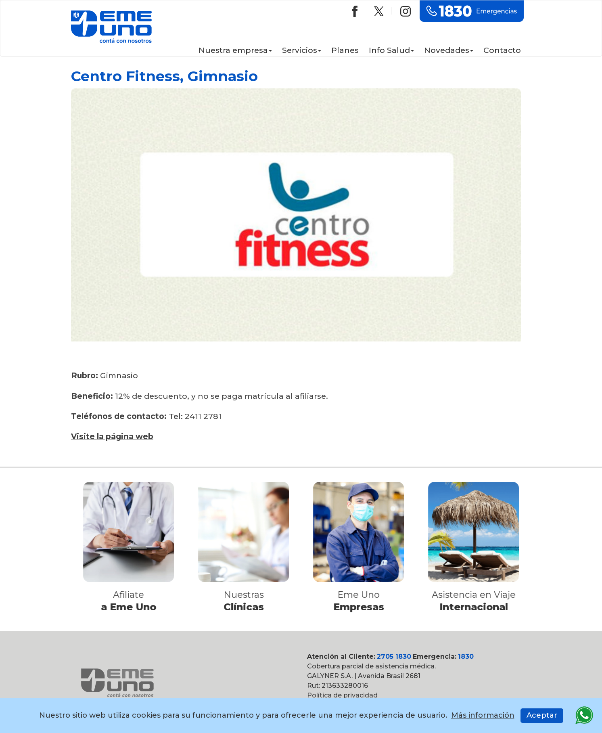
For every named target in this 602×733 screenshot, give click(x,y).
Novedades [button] (448, 50)
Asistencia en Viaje (476, 594)
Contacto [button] (502, 50)
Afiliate (130, 594)
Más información (482, 715)
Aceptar (542, 715)
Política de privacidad (342, 695)
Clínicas (246, 607)
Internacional (475, 607)
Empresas (360, 607)
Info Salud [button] (391, 50)
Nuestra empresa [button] (235, 50)
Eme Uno (361, 594)
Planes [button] (345, 50)
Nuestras (246, 594)
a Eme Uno (131, 607)
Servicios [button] (301, 50)
